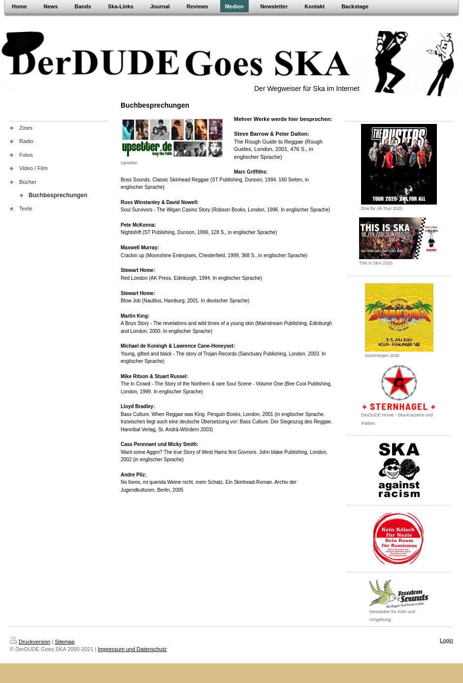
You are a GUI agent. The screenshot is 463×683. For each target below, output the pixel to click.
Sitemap (64, 642)
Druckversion (30, 642)
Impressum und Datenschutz (132, 649)
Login (446, 640)
